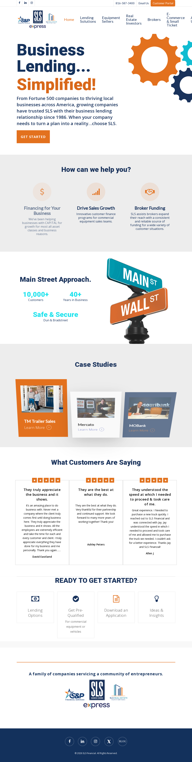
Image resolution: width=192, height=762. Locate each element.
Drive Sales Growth (96, 208)
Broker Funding (150, 208)
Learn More (37, 430)
